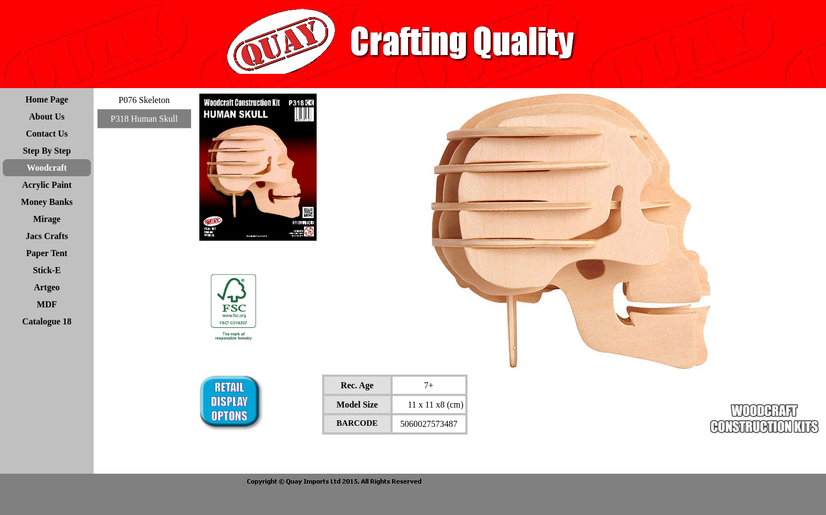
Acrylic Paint (47, 184)
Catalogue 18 (46, 321)
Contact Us (47, 133)
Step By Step (46, 150)
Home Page (46, 99)
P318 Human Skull (144, 118)
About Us (46, 116)
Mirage (47, 219)
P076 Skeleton (144, 100)
